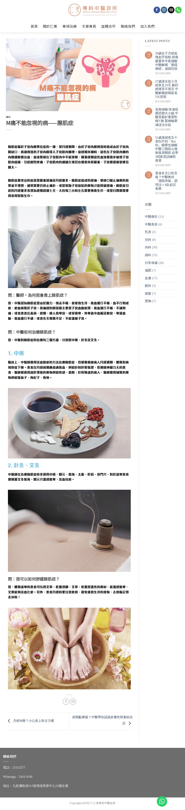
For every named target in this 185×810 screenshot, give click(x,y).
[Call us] (178, 10)
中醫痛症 (151, 216)
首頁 (34, 26)
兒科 (148, 239)
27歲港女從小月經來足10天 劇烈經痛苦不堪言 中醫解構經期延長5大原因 (166, 89)
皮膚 (148, 278)
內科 (148, 247)
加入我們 (147, 26)
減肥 (148, 270)
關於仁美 (50, 26)
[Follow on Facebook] (157, 10)
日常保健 (151, 262)
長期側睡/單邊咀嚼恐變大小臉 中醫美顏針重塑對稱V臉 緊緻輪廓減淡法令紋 (166, 117)
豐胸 (148, 301)
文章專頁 (89, 26)
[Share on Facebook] (66, 701)
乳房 (148, 232)
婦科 (8, 117)
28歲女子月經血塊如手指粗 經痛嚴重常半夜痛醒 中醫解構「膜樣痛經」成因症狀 (166, 61)
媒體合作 (108, 26)
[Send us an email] (171, 10)
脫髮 (148, 293)
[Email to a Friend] (73, 701)
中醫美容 (151, 224)
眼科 (148, 285)
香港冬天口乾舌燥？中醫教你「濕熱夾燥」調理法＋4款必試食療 (166, 180)
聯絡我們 (128, 26)
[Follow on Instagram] (164, 10)
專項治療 (69, 26)
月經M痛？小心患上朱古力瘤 (30, 720)
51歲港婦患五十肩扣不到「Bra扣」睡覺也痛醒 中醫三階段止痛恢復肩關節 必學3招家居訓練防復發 (166, 149)
